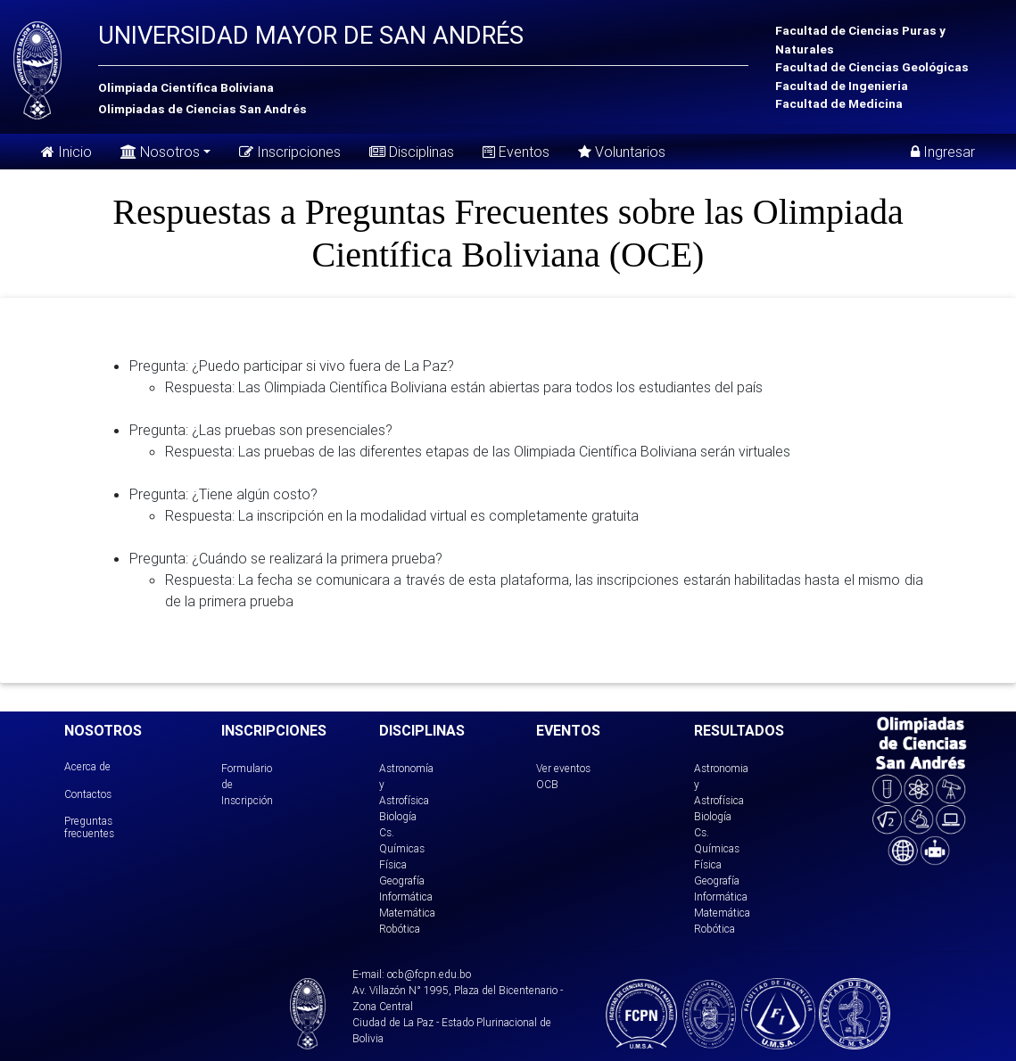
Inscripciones (290, 151)
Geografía (402, 880)
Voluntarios (621, 151)
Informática (406, 896)
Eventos (516, 151)
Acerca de (87, 766)
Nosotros (160, 150)
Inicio (66, 151)
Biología (398, 816)
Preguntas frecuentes (89, 827)
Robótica (399, 928)
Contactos (88, 794)
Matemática (407, 912)
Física (393, 864)
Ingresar (943, 151)
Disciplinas (411, 151)
